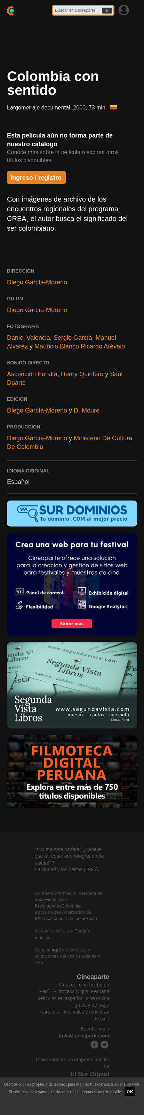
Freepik (81, 930)
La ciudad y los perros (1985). (67, 869)
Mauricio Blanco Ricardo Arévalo (79, 346)
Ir (107, 10)
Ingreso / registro (36, 177)
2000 (79, 107)
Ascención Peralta (32, 374)
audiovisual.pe (49, 899)
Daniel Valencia (28, 337)
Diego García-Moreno (37, 282)
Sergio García (73, 337)
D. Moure (86, 410)
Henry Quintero (82, 374)
